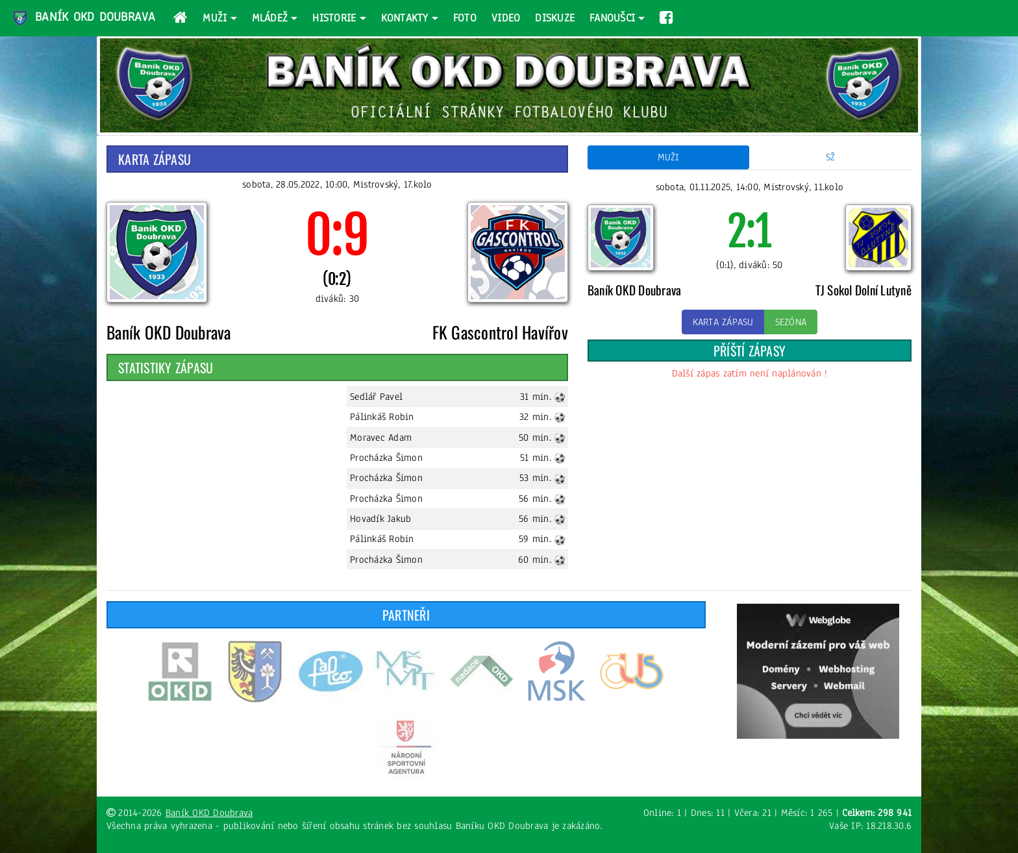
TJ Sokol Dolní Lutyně (863, 289)
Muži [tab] (669, 157)
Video (505, 17)
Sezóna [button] (791, 321)
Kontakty (404, 17)
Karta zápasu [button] (723, 321)
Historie (334, 17)
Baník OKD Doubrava (83, 18)
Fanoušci (612, 17)
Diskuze (555, 17)
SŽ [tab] (831, 157)
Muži (215, 17)
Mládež (270, 17)
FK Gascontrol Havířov (500, 331)
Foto (465, 17)
